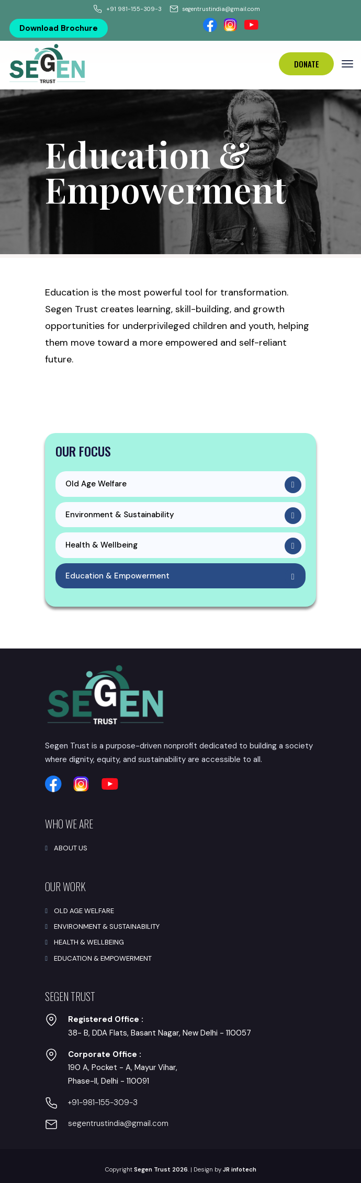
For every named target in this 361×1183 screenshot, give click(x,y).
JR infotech (239, 1169)
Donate (306, 64)
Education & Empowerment (117, 576)
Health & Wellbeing (101, 545)
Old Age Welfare (96, 484)
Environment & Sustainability (119, 514)
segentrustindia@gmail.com (221, 9)
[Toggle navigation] (347, 64)
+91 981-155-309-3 (134, 9)
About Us (70, 848)
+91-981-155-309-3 (103, 1102)
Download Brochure (58, 28)
